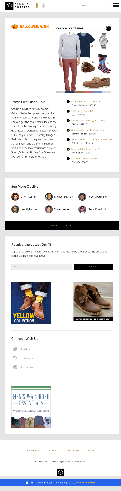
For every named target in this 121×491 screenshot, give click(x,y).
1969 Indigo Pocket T (82, 111)
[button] (116, 5)
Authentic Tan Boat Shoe (84, 163)
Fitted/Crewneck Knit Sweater (86, 101)
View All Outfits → (62, 230)
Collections (72, 455)
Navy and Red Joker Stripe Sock (87, 153)
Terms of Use (79, 466)
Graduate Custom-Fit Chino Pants (88, 130)
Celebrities (33, 455)
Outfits (52, 455)
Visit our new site (85, 487)
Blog (91, 455)
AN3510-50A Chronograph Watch (88, 120)
